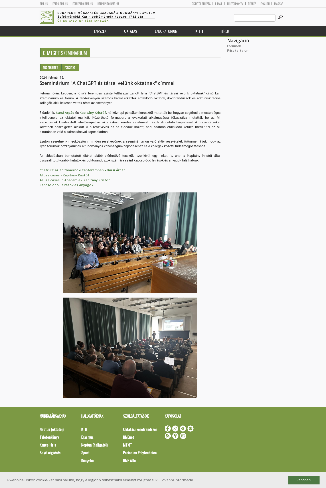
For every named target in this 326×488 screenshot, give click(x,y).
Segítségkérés (50, 452)
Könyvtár (87, 460)
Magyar (278, 3)
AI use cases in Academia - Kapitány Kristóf (75, 180)
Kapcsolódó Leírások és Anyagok (66, 185)
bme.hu (44, 3)
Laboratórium (166, 31)
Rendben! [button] (304, 480)
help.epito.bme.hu (108, 3)
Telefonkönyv (235, 3)
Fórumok (234, 46)
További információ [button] (176, 480)
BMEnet (128, 437)
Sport (85, 452)
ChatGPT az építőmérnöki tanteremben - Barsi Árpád (83, 170)
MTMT (127, 445)
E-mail (218, 3)
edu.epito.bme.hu (83, 3)
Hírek (225, 31)
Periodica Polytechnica (140, 452)
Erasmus (87, 437)
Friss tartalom (238, 50)
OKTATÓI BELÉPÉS (201, 3)
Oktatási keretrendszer (140, 429)
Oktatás (130, 31)
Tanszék (100, 31)
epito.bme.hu (60, 3)
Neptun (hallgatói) (94, 445)
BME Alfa (129, 460)
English (265, 3)
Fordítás (70, 67)
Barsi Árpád (65, 112)
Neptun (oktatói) (51, 429)
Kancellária (48, 445)
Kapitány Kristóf (93, 112)
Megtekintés (50, 67)
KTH (84, 429)
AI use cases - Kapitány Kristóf (64, 175)
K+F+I (199, 31)
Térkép (252, 3)
